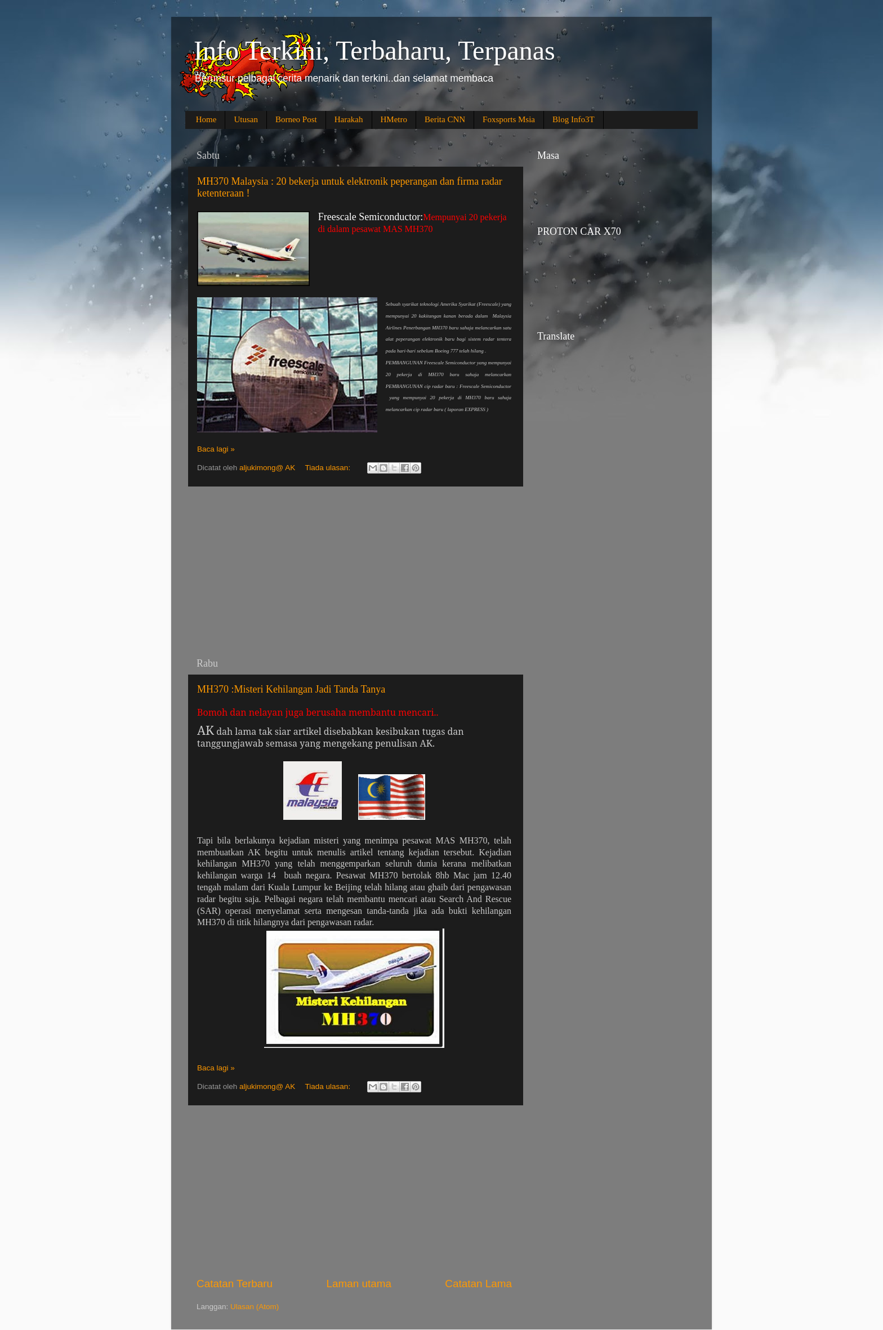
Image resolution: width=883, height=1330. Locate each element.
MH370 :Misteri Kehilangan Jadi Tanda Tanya (291, 689)
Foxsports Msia (509, 119)
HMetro (394, 119)
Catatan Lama (478, 1283)
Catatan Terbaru (235, 1283)
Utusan (246, 119)
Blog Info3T (573, 119)
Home (206, 119)
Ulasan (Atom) (254, 1306)
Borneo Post (296, 119)
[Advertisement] (354, 572)
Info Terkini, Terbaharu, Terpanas (374, 50)
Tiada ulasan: (329, 467)
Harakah (349, 119)
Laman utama (358, 1283)
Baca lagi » (216, 449)
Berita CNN (445, 119)
